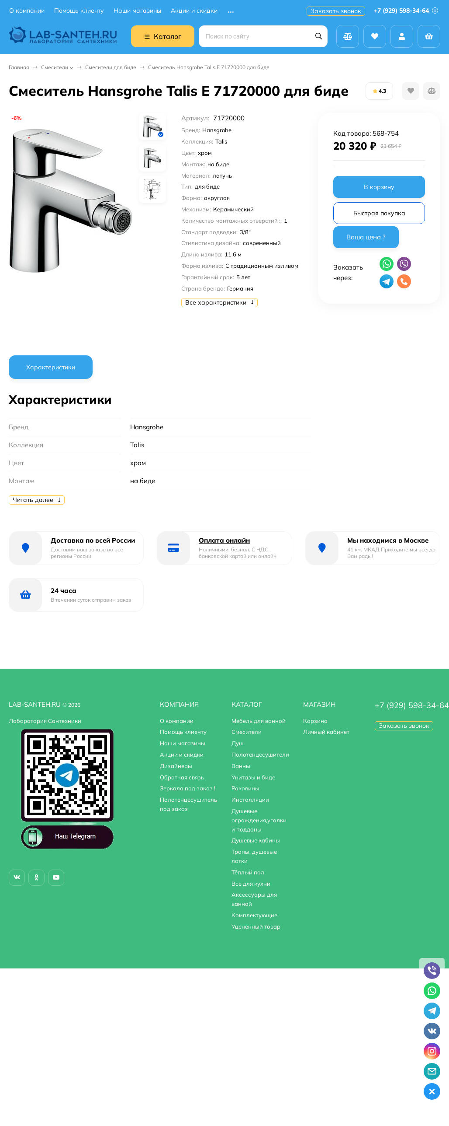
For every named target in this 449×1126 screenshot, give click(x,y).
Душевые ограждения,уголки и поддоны (259, 820)
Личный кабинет (326, 731)
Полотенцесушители (260, 754)
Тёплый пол (247, 872)
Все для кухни (250, 883)
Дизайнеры (176, 765)
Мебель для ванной (258, 720)
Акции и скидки (194, 10)
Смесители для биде (110, 67)
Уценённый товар (255, 926)
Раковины (245, 788)
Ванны (240, 765)
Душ (237, 743)
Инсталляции (250, 799)
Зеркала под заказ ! (187, 788)
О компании (27, 10)
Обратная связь (182, 777)
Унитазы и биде (253, 777)
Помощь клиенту (79, 10)
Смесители (54, 67)
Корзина (315, 720)
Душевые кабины (255, 840)
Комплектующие (254, 915)
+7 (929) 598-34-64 (406, 10)
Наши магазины (137, 10)
